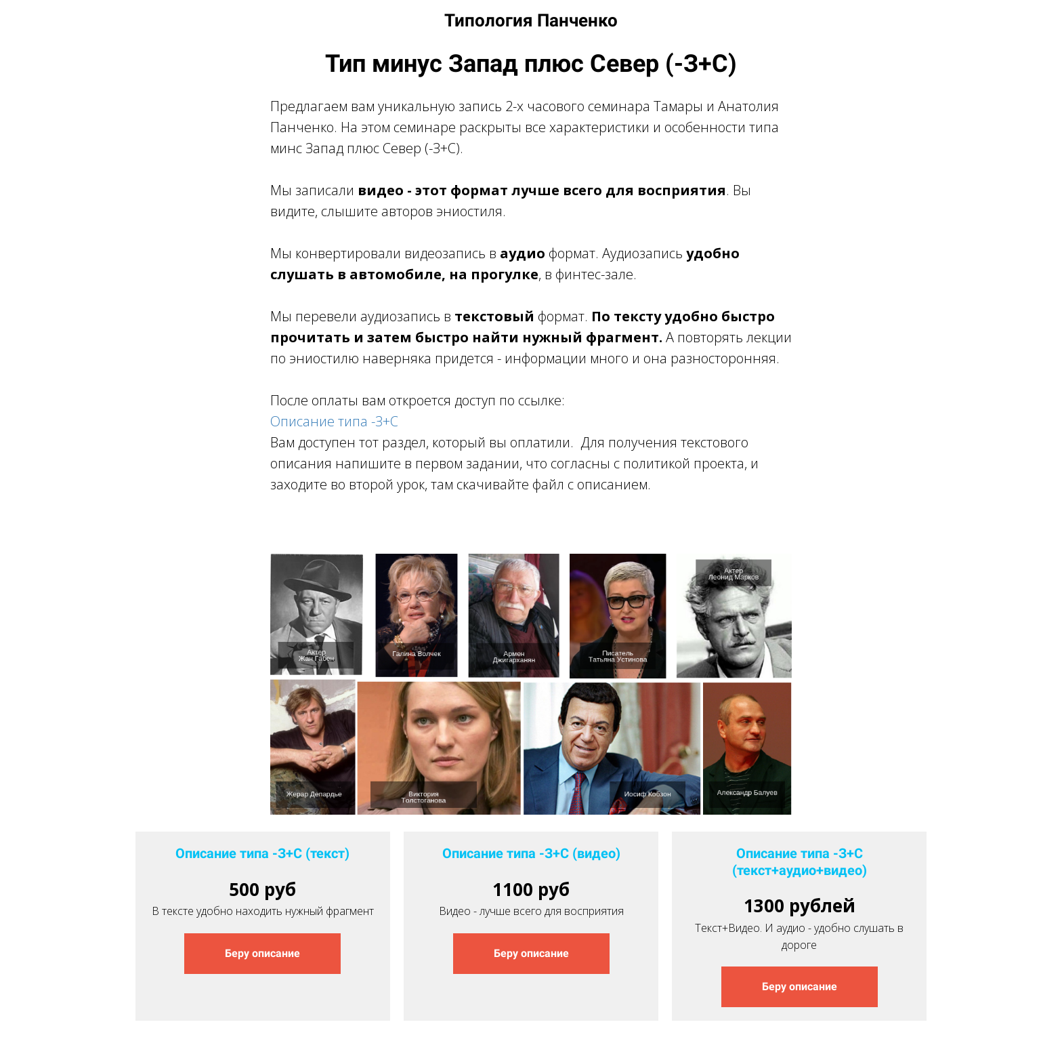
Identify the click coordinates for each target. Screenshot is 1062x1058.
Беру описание (262, 953)
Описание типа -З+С (334, 421)
